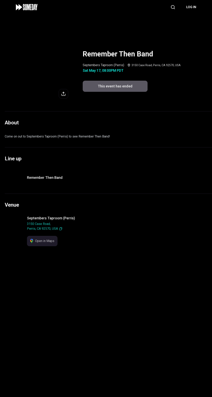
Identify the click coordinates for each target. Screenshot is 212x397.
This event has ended (106, 387)
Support (101, 369)
